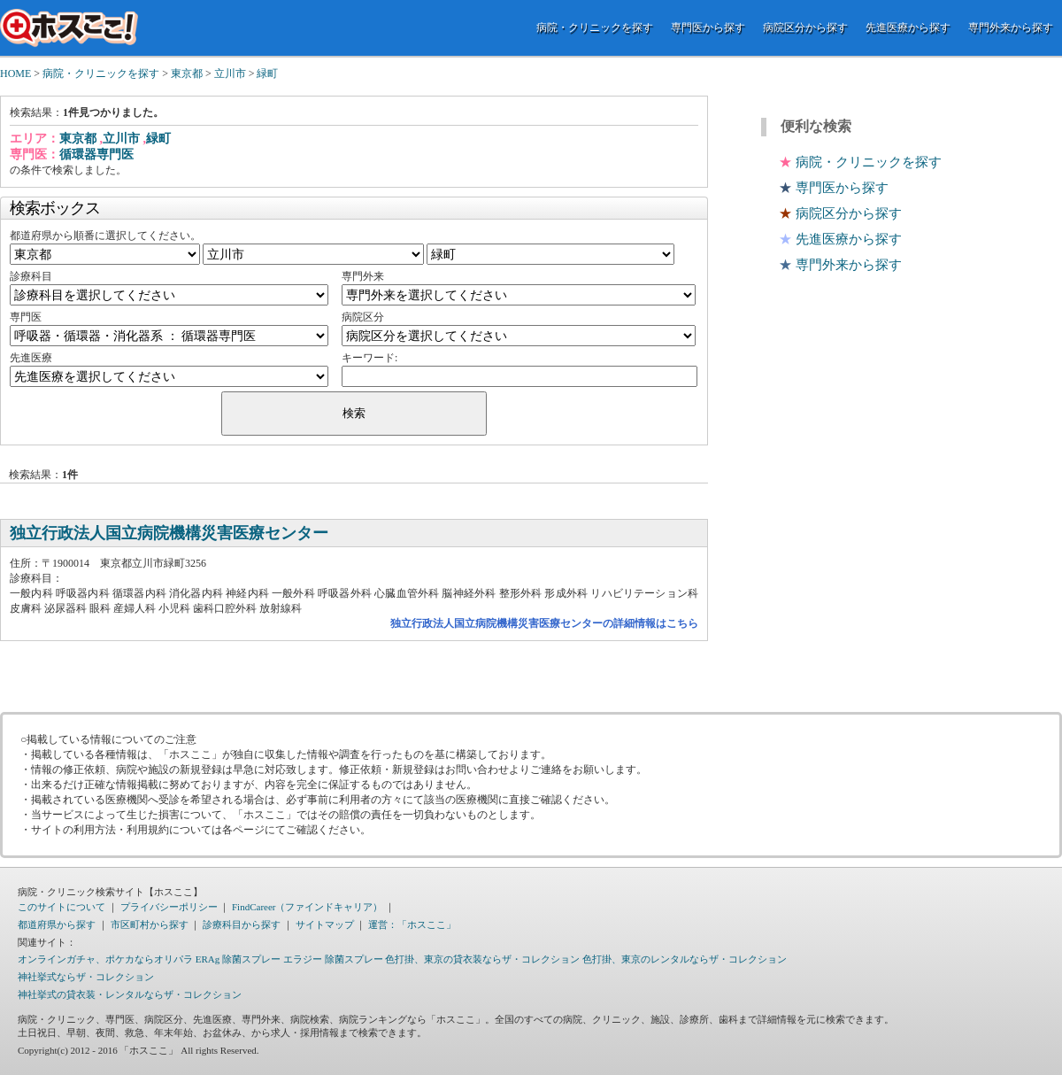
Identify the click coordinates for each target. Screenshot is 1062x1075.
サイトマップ (325, 924)
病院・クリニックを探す (594, 27)
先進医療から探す (908, 27)
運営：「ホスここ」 (412, 924)
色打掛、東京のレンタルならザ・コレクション (684, 959)
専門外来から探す (1010, 27)
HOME (15, 73)
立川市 (230, 73)
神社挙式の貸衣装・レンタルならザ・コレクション (130, 994)
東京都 (187, 73)
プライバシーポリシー (169, 906)
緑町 (267, 73)
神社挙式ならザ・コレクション (86, 976)
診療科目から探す (242, 924)
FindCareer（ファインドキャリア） (307, 906)
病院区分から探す (805, 27)
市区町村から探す (150, 924)
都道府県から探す (57, 924)
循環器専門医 (96, 154)
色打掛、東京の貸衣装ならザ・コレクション (482, 959)
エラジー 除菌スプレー (333, 959)
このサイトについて (61, 906)
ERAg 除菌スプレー (238, 959)
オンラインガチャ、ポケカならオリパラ (105, 959)
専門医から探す (708, 27)
